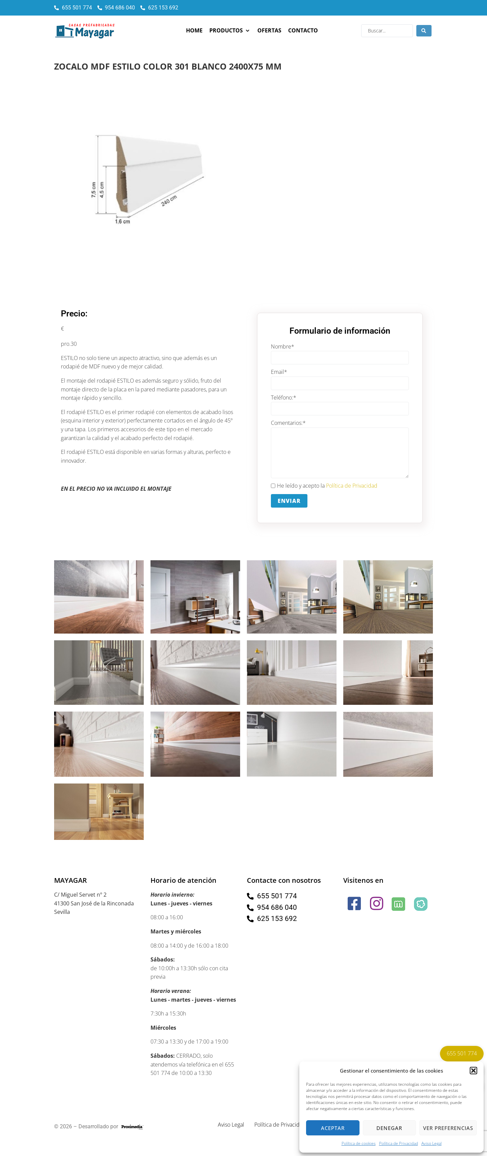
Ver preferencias (448, 1128)
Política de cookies (359, 1143)
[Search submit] (424, 30)
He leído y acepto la (324, 486)
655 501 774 (462, 1053)
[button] (473, 1070)
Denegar (389, 1128)
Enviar (289, 501)
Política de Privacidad (398, 1143)
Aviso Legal (431, 1143)
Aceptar (333, 1128)
